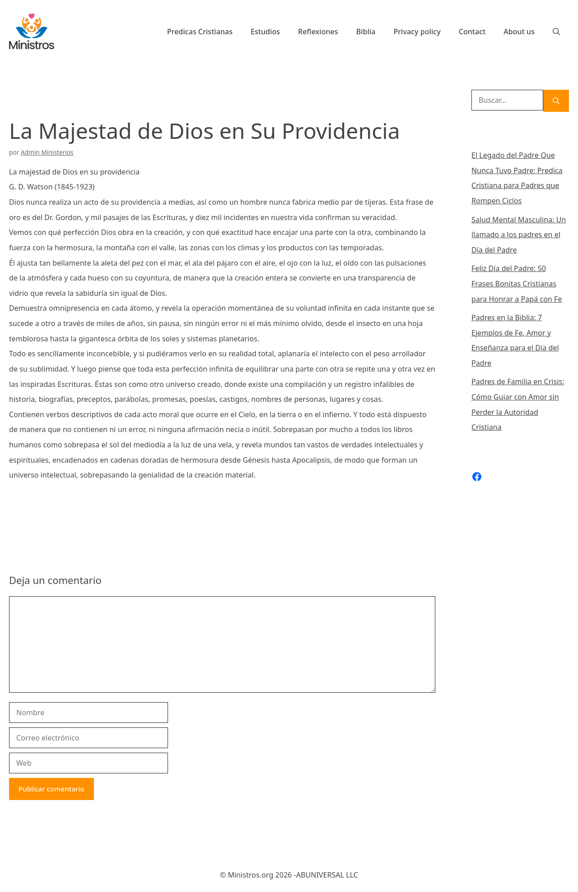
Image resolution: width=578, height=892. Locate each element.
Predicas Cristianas (200, 32)
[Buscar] (556, 101)
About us (519, 32)
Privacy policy (416, 32)
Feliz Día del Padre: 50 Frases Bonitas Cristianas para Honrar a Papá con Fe (516, 283)
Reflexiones (318, 32)
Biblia (366, 32)
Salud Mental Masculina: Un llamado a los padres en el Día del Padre (518, 235)
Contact (472, 32)
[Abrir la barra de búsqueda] (556, 31)
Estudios (265, 32)
